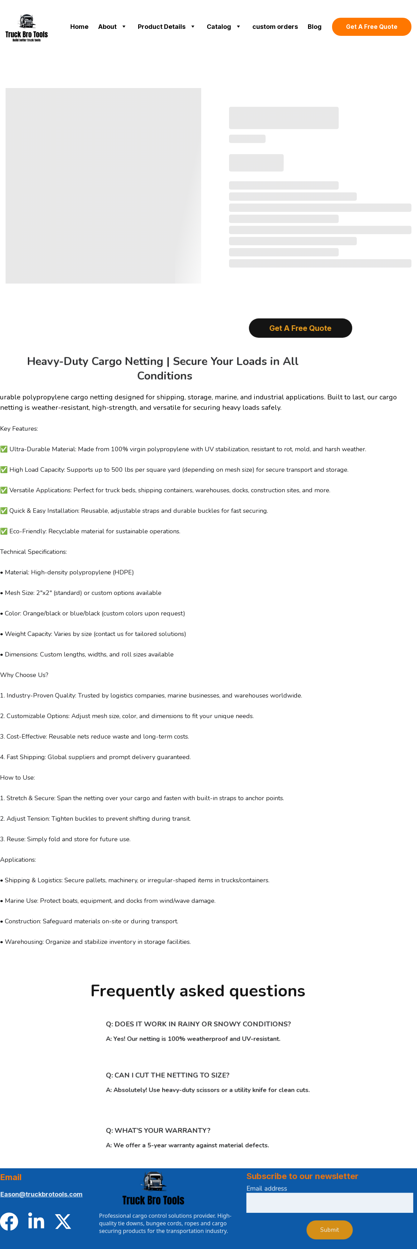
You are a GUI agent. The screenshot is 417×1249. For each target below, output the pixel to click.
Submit (329, 1228)
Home (79, 26)
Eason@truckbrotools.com (41, 1194)
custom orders (275, 26)
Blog (315, 26)
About (107, 26)
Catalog (219, 26)
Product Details (162, 26)
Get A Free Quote (372, 26)
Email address (272, 1191)
